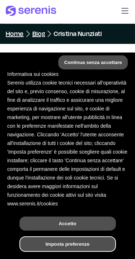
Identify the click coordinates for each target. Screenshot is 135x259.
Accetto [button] (67, 223)
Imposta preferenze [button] (67, 244)
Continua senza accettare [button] (93, 62)
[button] (125, 11)
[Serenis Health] (31, 12)
